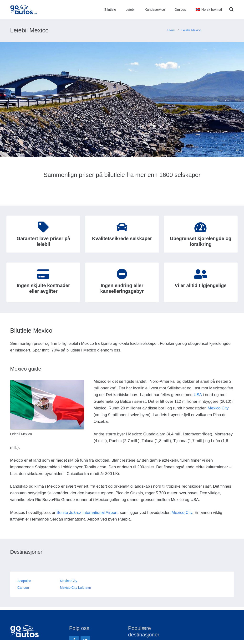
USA (198, 394)
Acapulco (24, 581)
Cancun (23, 587)
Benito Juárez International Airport (86, 512)
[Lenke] (23, 9)
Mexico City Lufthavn (75, 587)
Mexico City (218, 408)
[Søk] (231, 9)
